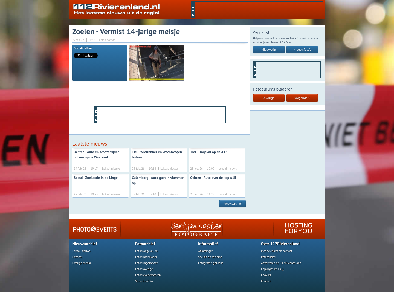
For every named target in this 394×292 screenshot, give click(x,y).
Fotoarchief (145, 243)
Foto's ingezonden (146, 263)
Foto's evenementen (148, 275)
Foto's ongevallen (146, 251)
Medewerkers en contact (276, 251)
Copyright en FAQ (272, 269)
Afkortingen (205, 251)
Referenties (268, 257)
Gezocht (77, 257)
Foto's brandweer (146, 257)
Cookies (266, 275)
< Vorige (268, 98)
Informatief (208, 243)
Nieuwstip (269, 49)
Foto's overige (144, 269)
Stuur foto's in (144, 281)
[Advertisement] (259, 10)
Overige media (81, 263)
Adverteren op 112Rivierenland (281, 263)
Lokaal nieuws (81, 251)
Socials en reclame (210, 257)
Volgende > (302, 98)
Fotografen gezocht (210, 263)
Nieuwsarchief (232, 204)
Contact (266, 281)
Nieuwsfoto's (302, 49)
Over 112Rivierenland (280, 243)
